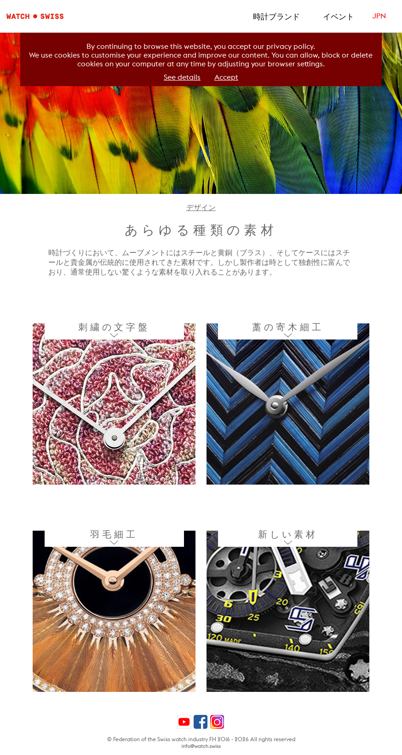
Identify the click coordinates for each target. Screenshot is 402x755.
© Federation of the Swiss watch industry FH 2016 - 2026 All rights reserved (201, 739)
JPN (379, 16)
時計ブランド (276, 16)
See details (182, 77)
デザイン (201, 207)
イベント (338, 16)
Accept (226, 77)
